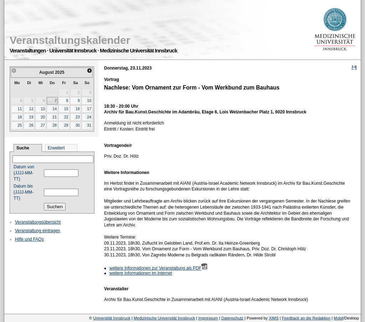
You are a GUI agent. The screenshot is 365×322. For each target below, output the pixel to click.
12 (31, 109)
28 (54, 125)
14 (54, 109)
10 (89, 100)
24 (89, 117)
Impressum (208, 318)
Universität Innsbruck (111, 318)
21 (54, 117)
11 (19, 109)
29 (66, 125)
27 (43, 125)
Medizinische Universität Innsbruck (164, 318)
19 (31, 117)
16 (78, 109)
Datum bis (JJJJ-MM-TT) (24, 192)
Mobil (338, 318)
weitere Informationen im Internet (140, 273)
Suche (22, 147)
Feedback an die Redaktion (306, 318)
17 (89, 109)
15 (66, 109)
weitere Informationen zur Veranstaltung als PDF (155, 268)
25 (19, 125)
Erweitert (56, 147)
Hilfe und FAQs (29, 239)
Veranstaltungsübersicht (38, 222)
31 (89, 125)
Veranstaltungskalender (70, 40)
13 (43, 109)
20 (43, 117)
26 (31, 125)
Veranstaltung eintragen (37, 230)
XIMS (273, 318)
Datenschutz (232, 318)
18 (19, 117)
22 (66, 117)
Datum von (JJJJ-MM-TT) (24, 173)
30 (78, 125)
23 (78, 117)
